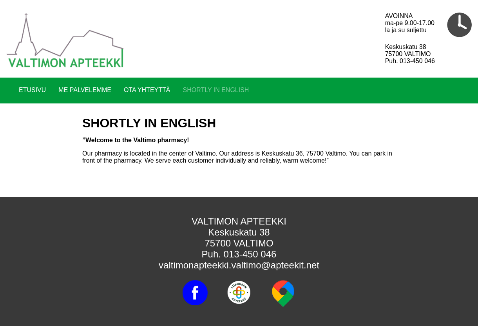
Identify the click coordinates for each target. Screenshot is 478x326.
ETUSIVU (32, 90)
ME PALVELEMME (84, 90)
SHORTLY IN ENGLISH (216, 90)
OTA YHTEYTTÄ (147, 90)
